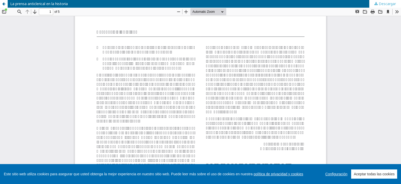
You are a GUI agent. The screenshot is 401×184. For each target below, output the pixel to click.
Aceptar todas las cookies (374, 174)
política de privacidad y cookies (278, 174)
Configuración (336, 174)
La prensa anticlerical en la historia (39, 3)
